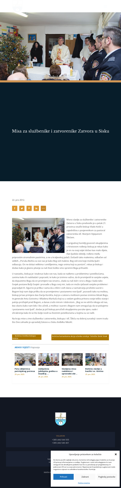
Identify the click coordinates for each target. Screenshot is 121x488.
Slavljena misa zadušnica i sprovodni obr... (69, 371)
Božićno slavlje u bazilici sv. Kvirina (94, 370)
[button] (115, 454)
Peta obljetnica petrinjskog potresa (25, 370)
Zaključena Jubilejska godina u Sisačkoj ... (48, 371)
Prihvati (63, 476)
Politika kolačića (84, 483)
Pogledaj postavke (106, 476)
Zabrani (85, 476)
